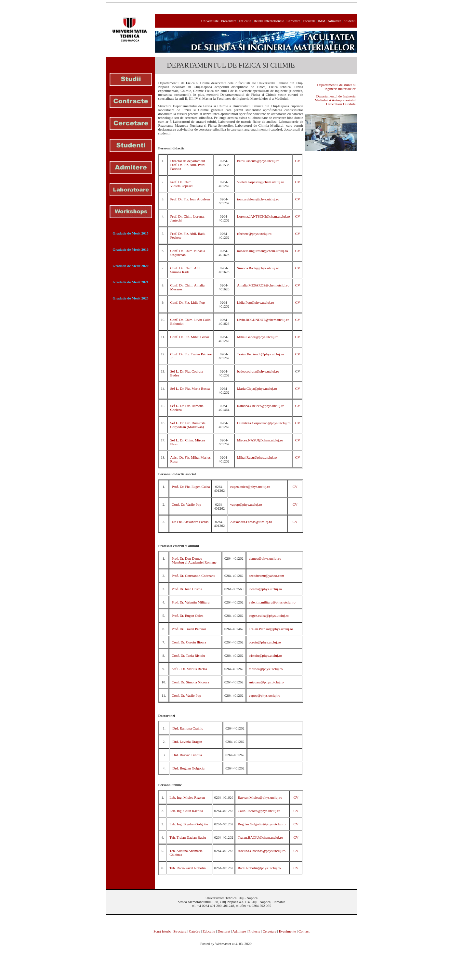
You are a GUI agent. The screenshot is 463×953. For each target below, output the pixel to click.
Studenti (350, 21)
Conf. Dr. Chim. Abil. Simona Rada (185, 270)
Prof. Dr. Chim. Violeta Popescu (181, 184)
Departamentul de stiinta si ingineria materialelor (336, 87)
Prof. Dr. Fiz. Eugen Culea (191, 487)
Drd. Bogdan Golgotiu (188, 768)
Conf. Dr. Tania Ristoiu (188, 655)
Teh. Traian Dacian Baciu (187, 837)
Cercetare (292, 21)
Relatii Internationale (269, 21)
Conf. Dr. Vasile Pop (186, 504)
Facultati (309, 21)
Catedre (194, 931)
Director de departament (187, 161)
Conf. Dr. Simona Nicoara (190, 682)
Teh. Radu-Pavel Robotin (187, 868)
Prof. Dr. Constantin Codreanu (193, 576)
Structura (179, 931)
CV (297, 161)
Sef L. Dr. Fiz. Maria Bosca (190, 388)
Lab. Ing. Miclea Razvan (187, 797)
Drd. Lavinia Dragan (187, 741)
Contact (304, 931)
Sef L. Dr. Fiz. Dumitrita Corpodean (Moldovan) (187, 425)
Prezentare (228, 21)
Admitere (334, 21)
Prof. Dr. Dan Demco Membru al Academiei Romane (194, 560)
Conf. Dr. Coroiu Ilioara (189, 642)
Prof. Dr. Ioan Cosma (187, 589)
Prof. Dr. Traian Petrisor (189, 629)
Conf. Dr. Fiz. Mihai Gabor (189, 337)
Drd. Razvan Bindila (187, 755)
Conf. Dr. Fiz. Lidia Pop (187, 302)
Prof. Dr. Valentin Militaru (190, 602)
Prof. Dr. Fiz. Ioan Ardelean (190, 199)
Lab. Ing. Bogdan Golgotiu (188, 824)
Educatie (245, 21)
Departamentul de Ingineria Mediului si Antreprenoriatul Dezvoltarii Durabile (335, 100)
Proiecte (254, 931)
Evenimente (287, 931)
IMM (321, 21)
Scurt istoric (162, 931)
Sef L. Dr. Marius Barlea (189, 669)
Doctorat (224, 931)
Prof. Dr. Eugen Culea (187, 615)
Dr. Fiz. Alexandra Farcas (190, 522)
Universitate (210, 21)
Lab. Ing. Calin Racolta (186, 811)
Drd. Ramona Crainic (187, 728)
